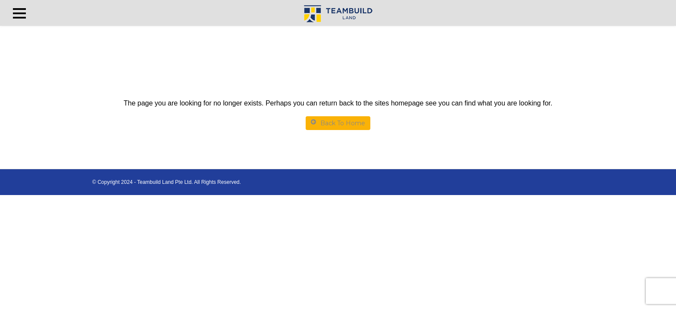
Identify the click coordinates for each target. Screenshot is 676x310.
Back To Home (338, 123)
